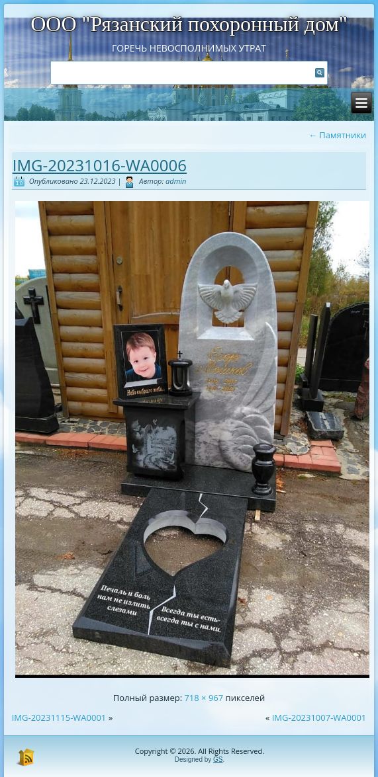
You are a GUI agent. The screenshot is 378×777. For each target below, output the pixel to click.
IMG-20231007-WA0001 (319, 717)
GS (217, 759)
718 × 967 (203, 698)
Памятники (337, 135)
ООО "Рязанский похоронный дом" (189, 24)
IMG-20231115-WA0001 (59, 717)
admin (175, 181)
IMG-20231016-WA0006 (100, 165)
